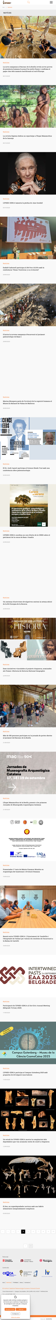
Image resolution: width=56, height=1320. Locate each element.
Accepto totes (10, 1309)
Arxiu (21, 1282)
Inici (4, 7)
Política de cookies (15, 1317)
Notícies (10, 7)
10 (53, 1231)
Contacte (27, 1282)
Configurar (15, 1314)
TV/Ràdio (15, 1282)
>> (31, 1246)
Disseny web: (46, 1319)
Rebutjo (21, 1309)
